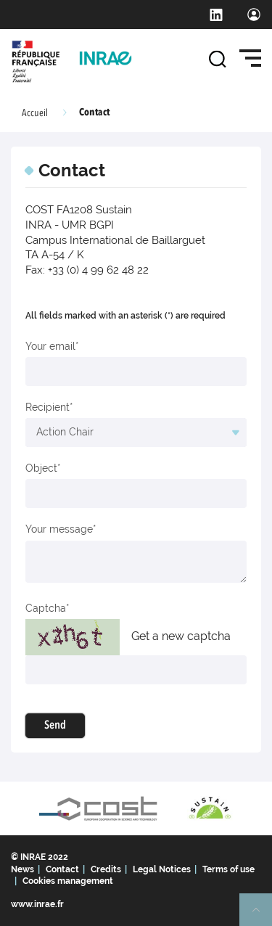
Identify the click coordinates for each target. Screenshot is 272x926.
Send (55, 726)
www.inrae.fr (37, 904)
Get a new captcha (181, 636)
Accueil (35, 113)
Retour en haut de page (262, 916)
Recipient (47, 407)
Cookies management (67, 881)
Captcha (45, 608)
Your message (59, 529)
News (22, 869)
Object (41, 468)
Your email (50, 346)
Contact (62, 869)
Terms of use (228, 869)
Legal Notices (162, 869)
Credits (106, 869)
